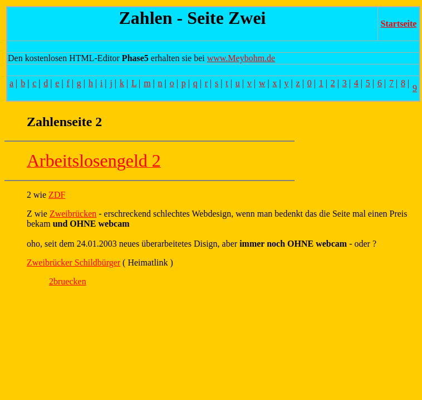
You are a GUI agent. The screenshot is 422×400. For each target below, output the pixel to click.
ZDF (56, 194)
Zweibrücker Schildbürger (73, 262)
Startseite (399, 23)
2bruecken (67, 281)
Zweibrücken (73, 213)
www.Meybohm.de (241, 58)
